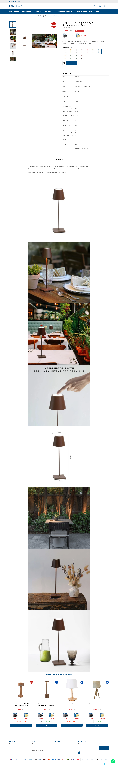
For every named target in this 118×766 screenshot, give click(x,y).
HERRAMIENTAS (26, 11)
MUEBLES (38, 11)
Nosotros (11, 744)
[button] (54, 41)
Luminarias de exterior (84, 11)
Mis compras (58, 746)
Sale (97, 11)
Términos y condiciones (38, 748)
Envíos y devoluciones (37, 750)
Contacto (13, 1)
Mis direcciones (58, 748)
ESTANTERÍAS (49, 11)
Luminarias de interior (65, 11)
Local (19, 1)
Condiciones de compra (37, 746)
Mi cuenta (57, 744)
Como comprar (35, 744)
